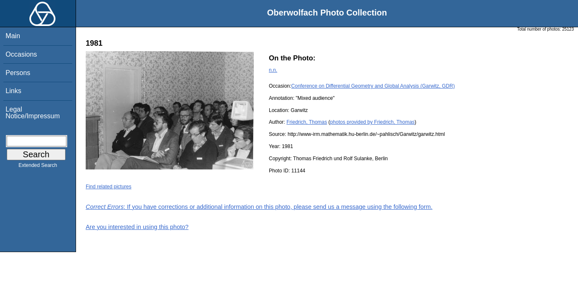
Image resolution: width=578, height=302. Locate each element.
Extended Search (37, 166)
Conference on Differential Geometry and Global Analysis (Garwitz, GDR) (373, 86)
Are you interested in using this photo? (137, 227)
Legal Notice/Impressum (32, 113)
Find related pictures (108, 187)
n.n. (273, 70)
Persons (17, 72)
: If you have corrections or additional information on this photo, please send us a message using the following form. (259, 206)
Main (12, 35)
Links (13, 90)
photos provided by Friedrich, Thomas (372, 122)
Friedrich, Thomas (306, 122)
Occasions (21, 54)
